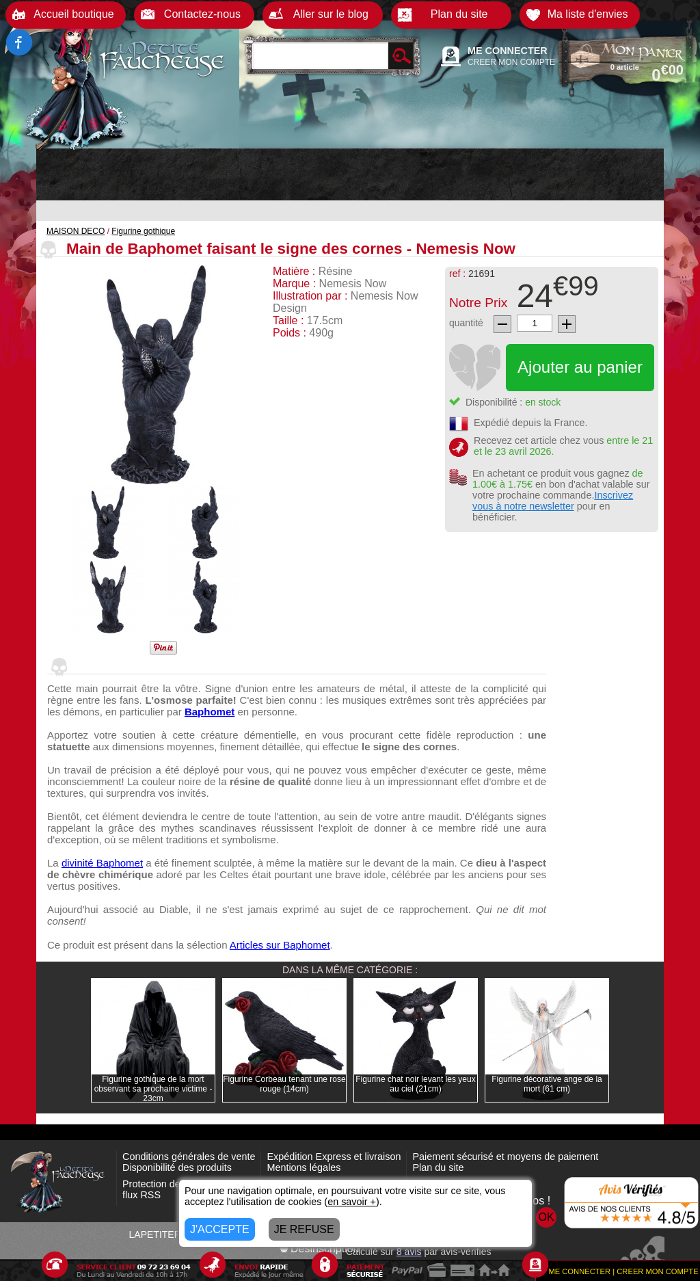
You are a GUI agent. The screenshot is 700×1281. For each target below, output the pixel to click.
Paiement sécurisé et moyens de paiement (505, 1156)
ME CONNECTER (508, 50)
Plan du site (437, 1167)
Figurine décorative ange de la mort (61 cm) (547, 1084)
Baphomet (209, 711)
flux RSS (141, 1194)
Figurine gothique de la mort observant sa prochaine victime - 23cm (153, 1088)
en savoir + (351, 1201)
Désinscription (319, 1248)
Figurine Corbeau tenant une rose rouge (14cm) (284, 1084)
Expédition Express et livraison (334, 1156)
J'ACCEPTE (220, 1229)
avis (409, 1251)
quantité (466, 322)
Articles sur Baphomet (280, 945)
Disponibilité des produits (177, 1167)
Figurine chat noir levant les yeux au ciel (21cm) (415, 1084)
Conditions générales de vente (188, 1156)
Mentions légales (303, 1167)
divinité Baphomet (102, 863)
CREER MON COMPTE (511, 62)
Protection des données (174, 1183)
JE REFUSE (304, 1229)
